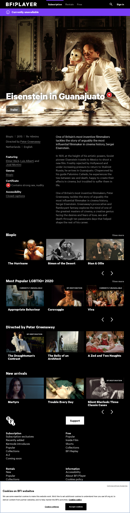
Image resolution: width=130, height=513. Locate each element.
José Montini (13, 164)
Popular (10, 447)
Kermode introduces (18, 443)
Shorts (69, 443)
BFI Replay (72, 451)
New (8, 472)
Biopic (9, 174)
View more (118, 235)
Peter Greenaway (30, 141)
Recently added (15, 440)
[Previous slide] (103, 273)
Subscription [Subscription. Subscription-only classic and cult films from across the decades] (55, 4)
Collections (12, 451)
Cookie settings (52, 508)
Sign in (120, 4)
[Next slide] (112, 273)
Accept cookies (76, 508)
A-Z (8, 454)
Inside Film (72, 440)
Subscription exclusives (20, 436)
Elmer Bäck (12, 161)
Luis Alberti (27, 161)
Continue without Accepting (117, 487)
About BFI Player (76, 475)
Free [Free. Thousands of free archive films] (79, 4)
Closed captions (15, 196)
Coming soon (14, 458)
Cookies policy (74, 479)
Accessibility (73, 472)
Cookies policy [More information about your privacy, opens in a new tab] (75, 501)
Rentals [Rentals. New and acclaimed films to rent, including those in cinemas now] (69, 4)
